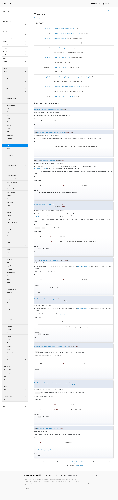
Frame (8, 209)
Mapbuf (9, 266)
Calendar (9, 125)
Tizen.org (47, 475)
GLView (17, 212)
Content (15, 28)
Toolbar (9, 343)
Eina (16, 88)
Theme (8, 339)
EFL (15, 75)
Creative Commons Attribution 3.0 (79, 462)
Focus (8, 205)
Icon (8, 239)
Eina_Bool (47, 29)
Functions (111, 11)
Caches (9, 122)
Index (17, 246)
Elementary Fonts (11, 168)
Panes (8, 286)
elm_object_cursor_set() (45, 450)
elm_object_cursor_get (60, 48)
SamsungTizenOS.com (31, 475)
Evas (16, 360)
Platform (94, 4)
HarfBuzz (6, 379)
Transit (8, 349)
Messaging (15, 41)
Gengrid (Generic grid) (17, 219)
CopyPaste (9, 138)
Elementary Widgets (12, 182)
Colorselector (10, 132)
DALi (15, 72)
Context (15, 31)
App (8, 108)
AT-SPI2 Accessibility (12, 98)
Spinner (9, 329)
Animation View (11, 105)
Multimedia (15, 45)
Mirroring (9, 269)
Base (15, 25)
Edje (16, 82)
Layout (8, 252)
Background (10, 111)
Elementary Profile (11, 175)
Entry (8, 185)
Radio (8, 306)
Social (15, 55)
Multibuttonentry (11, 272)
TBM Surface (7, 393)
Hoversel (9, 235)
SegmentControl (11, 319)
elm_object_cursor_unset (61, 96)
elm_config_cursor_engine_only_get (64, 29)
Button (8, 118)
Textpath (9, 336)
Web (15, 406)
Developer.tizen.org (59, 475)
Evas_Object (72, 96)
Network (15, 48)
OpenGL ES (7, 386)
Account (15, 18)
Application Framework (15, 21)
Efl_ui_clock (10, 155)
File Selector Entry (11, 192)
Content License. (77, 483)
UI (15, 65)
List (8, 255)
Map (8, 262)
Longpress (9, 259)
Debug (8, 152)
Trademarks (26, 488)
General (9, 215)
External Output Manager (10, 369)
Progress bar (10, 302)
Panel (8, 282)
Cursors (9, 145)
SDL (15, 390)
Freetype (6, 376)
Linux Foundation (36, 479)
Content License (79, 465)
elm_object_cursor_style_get (62, 67)
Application (106, 4)
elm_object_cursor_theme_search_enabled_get (67, 87)
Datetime (9, 148)
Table (8, 332)
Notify (8, 279)
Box (8, 115)
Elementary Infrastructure (17, 172)
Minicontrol (15, 383)
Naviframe (9, 276)
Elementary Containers (12, 162)
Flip (8, 199)
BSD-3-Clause (76, 463)
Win (17, 356)
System (15, 58)
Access (8, 101)
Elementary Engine (17, 165)
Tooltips (9, 346)
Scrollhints (9, 316)
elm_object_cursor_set (60, 38)
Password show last (11, 289)
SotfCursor (9, 326)
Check (8, 128)
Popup (8, 299)
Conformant (10, 135)
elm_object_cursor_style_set (62, 57)
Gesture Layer (10, 225)
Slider (8, 322)
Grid (8, 232)
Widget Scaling (10, 353)
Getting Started (10, 229)
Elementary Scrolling (12, 178)
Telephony (15, 61)
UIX (15, 403)
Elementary (16, 95)
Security (15, 51)
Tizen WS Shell (15, 396)
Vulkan (6, 399)
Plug (8, 296)
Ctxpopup (9, 142)
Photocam (9, 292)
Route (8, 309)
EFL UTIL (15, 363)
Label (8, 249)
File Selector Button (12, 189)
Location (15, 35)
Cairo (15, 68)
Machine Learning (15, 38)
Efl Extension (15, 366)
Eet (16, 85)
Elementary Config (11, 158)
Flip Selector (10, 202)
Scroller (9, 312)
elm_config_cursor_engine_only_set (64, 33)
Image (8, 242)
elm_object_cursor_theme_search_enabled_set (67, 77)
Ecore (16, 78)
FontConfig (7, 373)
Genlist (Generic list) (17, 222)
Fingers (9, 195)
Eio (16, 92)
